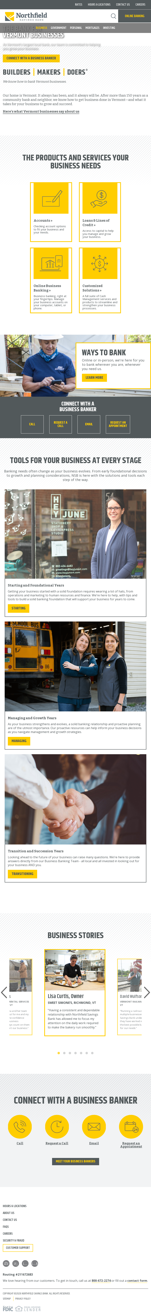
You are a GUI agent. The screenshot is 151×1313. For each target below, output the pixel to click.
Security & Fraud (13, 1239)
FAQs (6, 1225)
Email (89, 423)
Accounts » (44, 219)
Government (58, 28)
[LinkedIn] (15, 1262)
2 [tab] (64, 1052)
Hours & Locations (99, 4)
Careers (140, 4)
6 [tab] (87, 1052)
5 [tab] (81, 1052)
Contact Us (123, 4)
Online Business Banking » (49, 286)
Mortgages (92, 28)
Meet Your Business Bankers (75, 1160)
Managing (19, 739)
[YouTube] (34, 1262)
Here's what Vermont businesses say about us (41, 111)
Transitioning (22, 873)
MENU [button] (5, 26)
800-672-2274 (101, 1279)
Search (113, 16)
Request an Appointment (118, 423)
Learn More (94, 376)
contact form (137, 1279)
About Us (8, 1212)
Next (146, 991)
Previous (4, 991)
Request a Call (60, 423)
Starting (19, 607)
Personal (76, 28)
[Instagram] (25, 1262)
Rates (78, 4)
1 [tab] (59, 1052)
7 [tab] (92, 1052)
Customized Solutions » (93, 286)
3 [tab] (70, 1052)
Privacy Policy (23, 1297)
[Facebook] (6, 1262)
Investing (109, 28)
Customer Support (18, 1246)
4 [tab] (75, 1052)
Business (41, 28)
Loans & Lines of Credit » (97, 221)
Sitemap (7, 1297)
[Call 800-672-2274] (32, 423)
